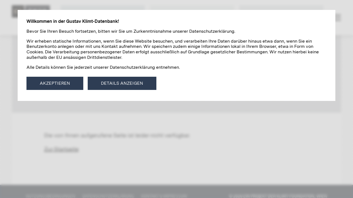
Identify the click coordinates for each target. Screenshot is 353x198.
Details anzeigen (122, 83)
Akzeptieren (55, 83)
